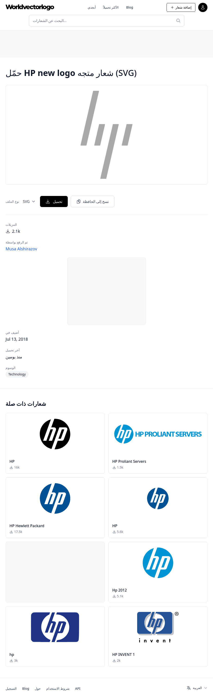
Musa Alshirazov (21, 249)
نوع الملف (12, 201)
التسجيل (11, 688)
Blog (129, 7)
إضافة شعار (180, 7)
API (77, 688)
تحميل (54, 201)
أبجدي (92, 7)
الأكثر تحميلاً (111, 7)
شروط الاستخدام (58, 688)
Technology (17, 374)
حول (38, 688)
